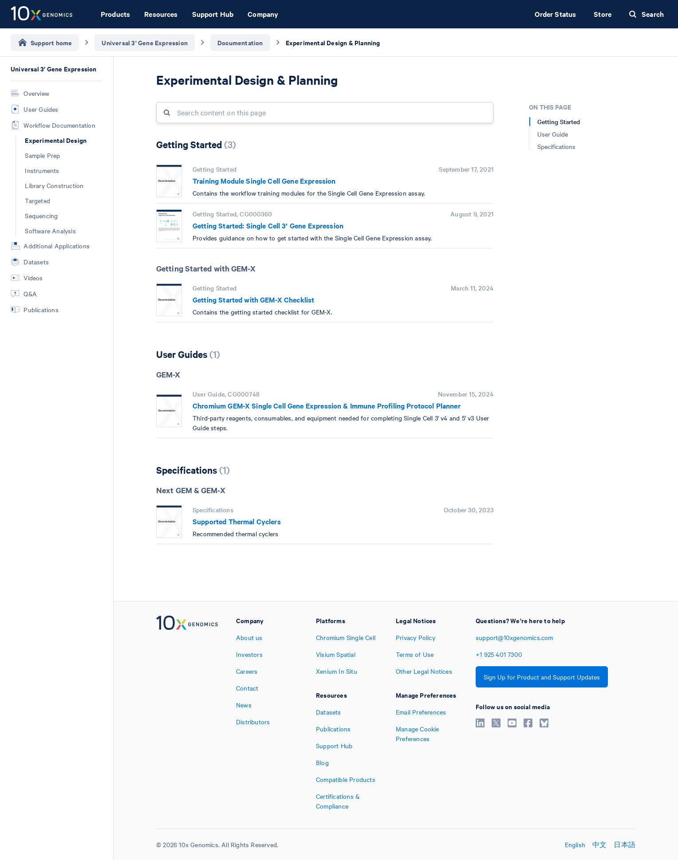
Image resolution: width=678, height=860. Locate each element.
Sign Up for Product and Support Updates (542, 676)
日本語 (624, 844)
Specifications (556, 146)
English (575, 844)
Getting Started (558, 121)
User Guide (552, 134)
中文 (599, 844)
